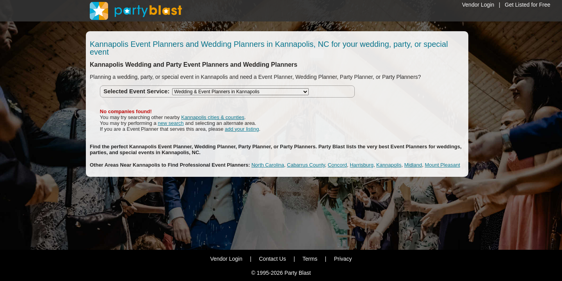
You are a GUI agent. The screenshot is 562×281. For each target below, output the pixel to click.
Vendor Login (478, 5)
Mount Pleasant (442, 165)
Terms (309, 259)
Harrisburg (361, 165)
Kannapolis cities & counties (212, 117)
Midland (413, 165)
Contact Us (272, 259)
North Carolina (267, 165)
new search (170, 123)
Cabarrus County (306, 165)
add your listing (242, 129)
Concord (337, 165)
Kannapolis (388, 165)
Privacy (343, 259)
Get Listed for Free (527, 5)
